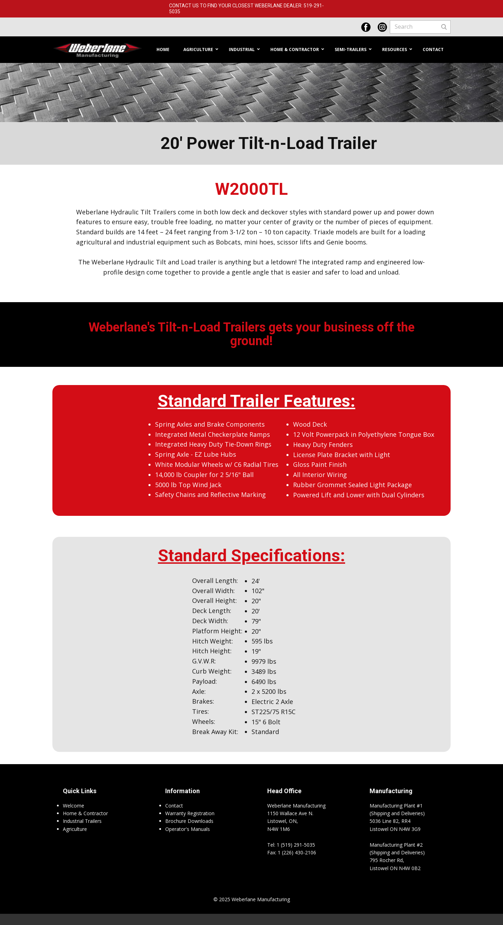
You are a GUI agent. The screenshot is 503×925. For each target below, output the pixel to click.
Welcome (73, 805)
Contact (174, 805)
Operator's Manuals (187, 829)
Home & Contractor (85, 813)
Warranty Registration (189, 813)
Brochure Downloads (189, 821)
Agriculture (75, 829)
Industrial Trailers (82, 821)
